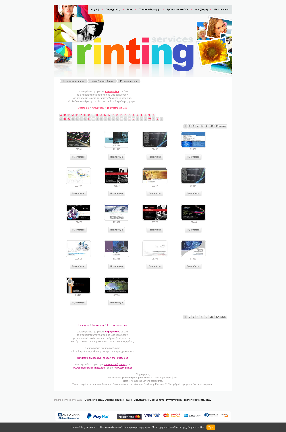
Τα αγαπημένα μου (117, 107)
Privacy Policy (174, 399)
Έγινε (211, 427)
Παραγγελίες (113, 9)
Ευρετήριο (83, 107)
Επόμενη (221, 126)
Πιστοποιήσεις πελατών (197, 399)
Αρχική (95, 9)
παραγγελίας (112, 91)
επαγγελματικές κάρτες (115, 364)
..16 (211, 126)
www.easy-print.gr (123, 368)
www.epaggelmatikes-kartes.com (89, 368)
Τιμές (129, 9)
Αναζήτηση (201, 9)
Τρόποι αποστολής (177, 9)
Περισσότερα (78, 157)
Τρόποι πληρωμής (149, 9)
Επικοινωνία (221, 9)
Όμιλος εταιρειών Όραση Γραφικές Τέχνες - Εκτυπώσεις (116, 399)
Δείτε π (102, 358)
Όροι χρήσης (157, 399)
